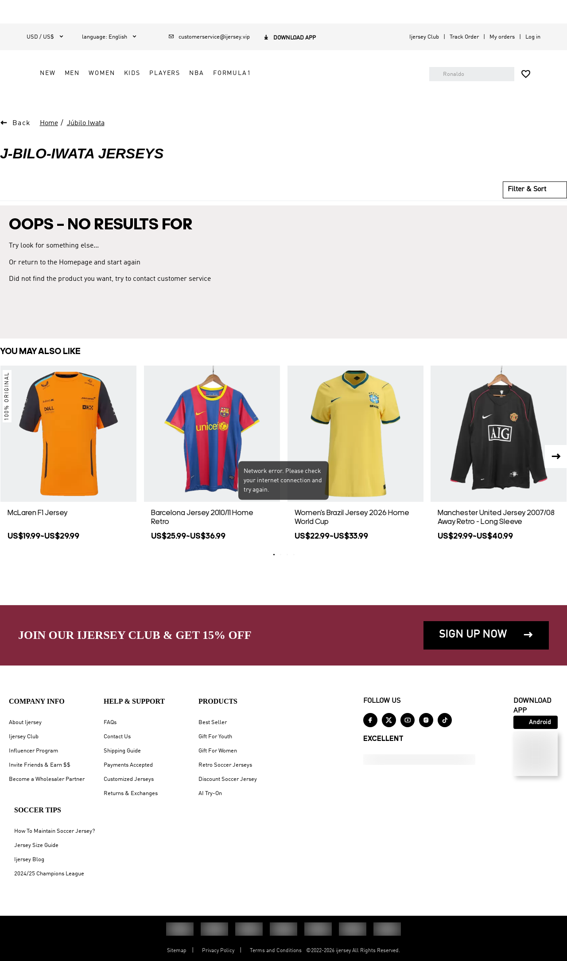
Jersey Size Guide (36, 845)
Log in (532, 37)
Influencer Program (33, 751)
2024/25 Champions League (49, 874)
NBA (294, 98)
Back (21, 143)
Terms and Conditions (276, 950)
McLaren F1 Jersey (37, 533)
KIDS (230, 98)
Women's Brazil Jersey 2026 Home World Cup (352, 537)
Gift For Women (217, 751)
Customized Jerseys (129, 779)
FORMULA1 (330, 98)
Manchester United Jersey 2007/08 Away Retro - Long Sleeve (496, 537)
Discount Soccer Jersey (227, 779)
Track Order (464, 37)
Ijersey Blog (29, 860)
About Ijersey (25, 722)
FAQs (110, 722)
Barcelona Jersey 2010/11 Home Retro (202, 537)
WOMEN (200, 98)
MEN (170, 98)
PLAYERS (262, 98)
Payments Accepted (128, 765)
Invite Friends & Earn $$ (39, 765)
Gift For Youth (215, 737)
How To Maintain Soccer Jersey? (54, 831)
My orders (502, 37)
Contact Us (117, 737)
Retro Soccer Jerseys (225, 765)
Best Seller (212, 722)
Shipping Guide (122, 751)
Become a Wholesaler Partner (47, 779)
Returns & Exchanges (131, 793)
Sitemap (176, 950)
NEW (146, 98)
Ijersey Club (424, 37)
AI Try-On (210, 793)
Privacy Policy (218, 950)
